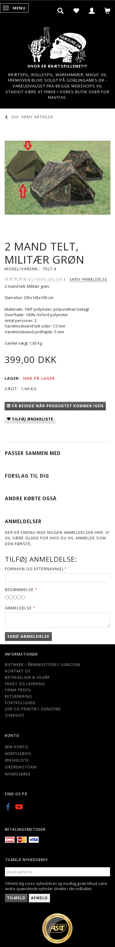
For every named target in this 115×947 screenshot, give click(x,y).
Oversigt (15, 715)
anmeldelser (47, 279)
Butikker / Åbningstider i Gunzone (43, 664)
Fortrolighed (20, 702)
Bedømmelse (19, 589)
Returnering (18, 696)
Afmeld (39, 898)
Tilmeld (16, 898)
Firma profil (18, 689)
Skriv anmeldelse (88, 279)
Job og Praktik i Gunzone (33, 708)
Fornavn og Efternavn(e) (34, 569)
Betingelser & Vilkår (27, 677)
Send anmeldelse (28, 636)
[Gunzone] (57, 43)
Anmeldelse (18, 608)
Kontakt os (18, 670)
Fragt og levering (25, 683)
